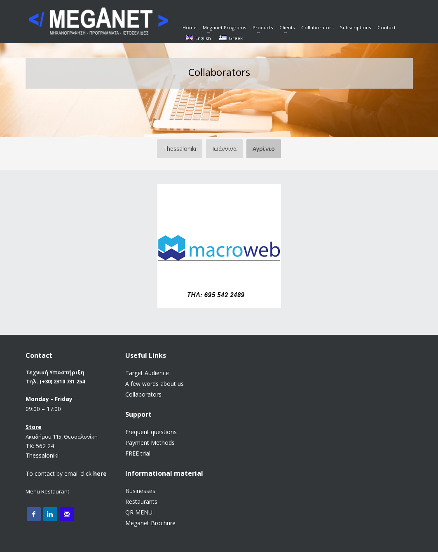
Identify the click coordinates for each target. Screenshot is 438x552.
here (100, 473)
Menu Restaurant (47, 491)
